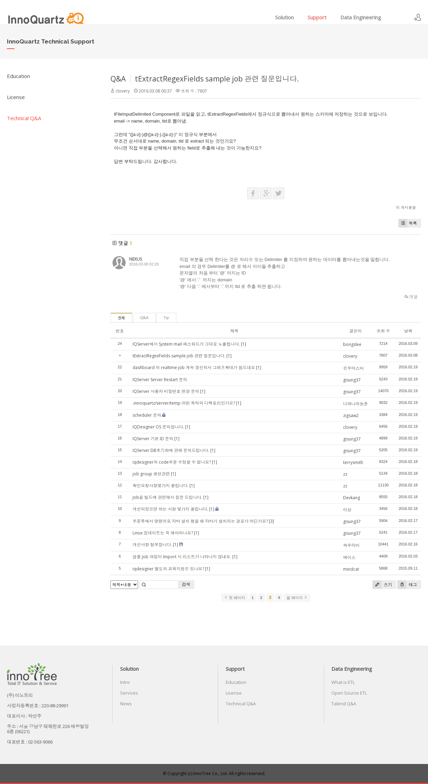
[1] (243, 344)
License (16, 97)
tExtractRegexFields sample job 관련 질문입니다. (217, 79)
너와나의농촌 (355, 404)
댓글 (411, 297)
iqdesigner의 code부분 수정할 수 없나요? (172, 462)
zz (345, 474)
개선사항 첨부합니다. (152, 545)
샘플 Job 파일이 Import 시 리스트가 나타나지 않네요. (182, 557)
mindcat (351, 569)
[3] (271, 521)
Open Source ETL (349, 693)
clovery (123, 91)
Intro (125, 682)
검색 (186, 584)
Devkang (351, 498)
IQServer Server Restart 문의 (160, 380)
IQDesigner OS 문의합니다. (158, 427)
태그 (407, 584)
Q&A (118, 79)
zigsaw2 (351, 415)
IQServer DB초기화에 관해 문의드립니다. (171, 450)
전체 (121, 318)
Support (317, 17)
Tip (166, 318)
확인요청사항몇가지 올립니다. (160, 485)
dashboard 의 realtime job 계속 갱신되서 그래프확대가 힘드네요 (194, 367)
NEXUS (135, 259)
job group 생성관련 (151, 474)
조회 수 (383, 331)
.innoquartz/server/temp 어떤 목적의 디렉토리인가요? (184, 403)
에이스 (349, 557)
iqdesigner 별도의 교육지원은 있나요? (168, 569)
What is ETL (343, 682)
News (126, 703)
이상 (347, 510)
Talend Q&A (343, 703)
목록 (407, 223)
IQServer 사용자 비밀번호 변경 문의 (166, 391)
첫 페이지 (234, 598)
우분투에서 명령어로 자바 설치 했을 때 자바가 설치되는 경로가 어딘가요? (200, 521)
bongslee (352, 344)
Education (18, 75)
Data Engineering (360, 17)
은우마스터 (353, 368)
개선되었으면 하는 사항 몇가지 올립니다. (170, 509)
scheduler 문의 (147, 415)
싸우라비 (351, 545)
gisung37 (352, 380)
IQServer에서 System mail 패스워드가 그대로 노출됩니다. (186, 344)
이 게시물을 (406, 207)
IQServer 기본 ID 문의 (153, 439)
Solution (284, 17)
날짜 (408, 331)
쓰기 (382, 584)
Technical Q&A (24, 118)
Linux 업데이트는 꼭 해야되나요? (163, 533)
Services (129, 693)
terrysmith (353, 462)
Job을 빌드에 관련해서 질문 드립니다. (167, 497)
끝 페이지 (297, 598)
